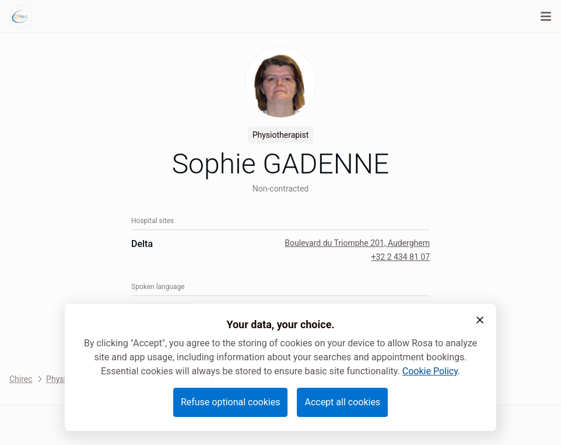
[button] (480, 320)
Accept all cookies (342, 402)
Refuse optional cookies (230, 402)
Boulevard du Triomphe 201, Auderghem (357, 243)
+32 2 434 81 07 (400, 257)
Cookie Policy (430, 371)
